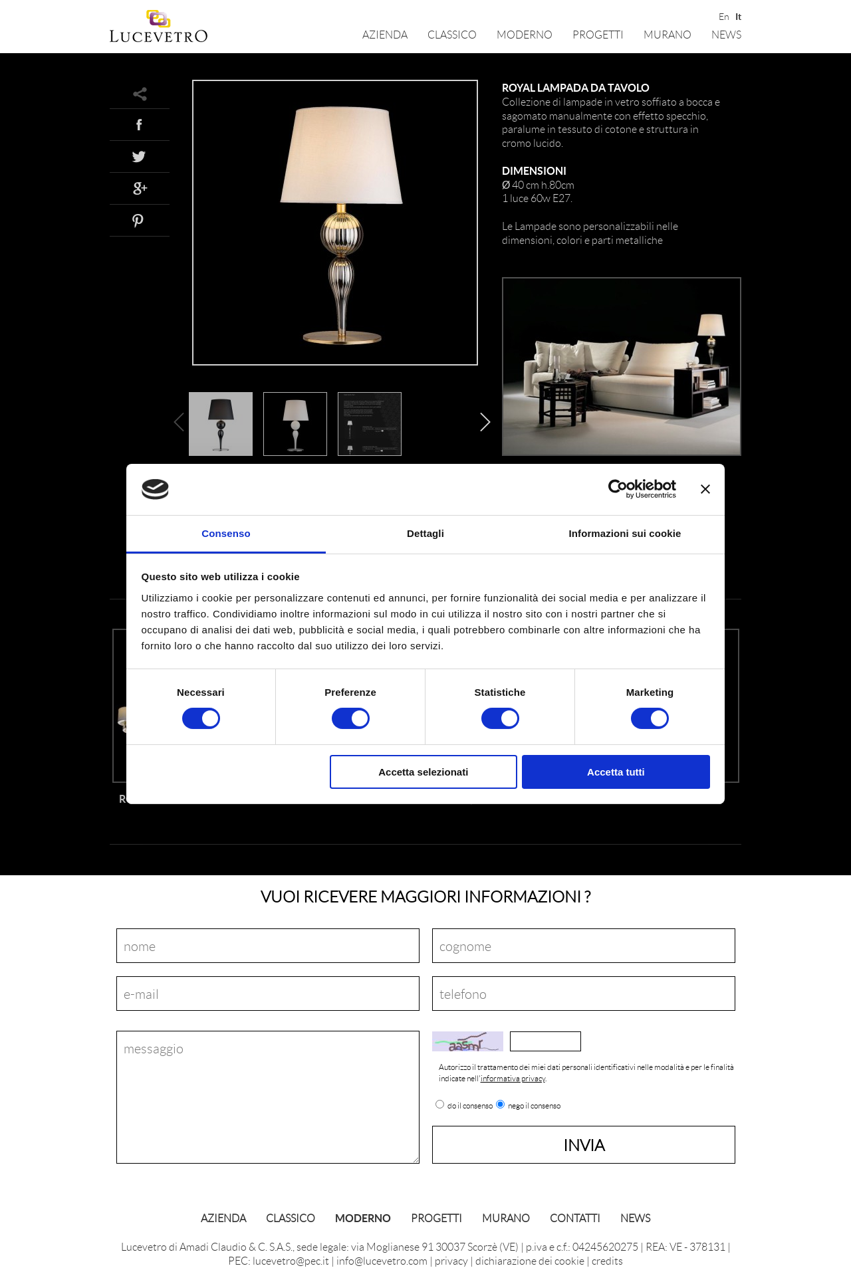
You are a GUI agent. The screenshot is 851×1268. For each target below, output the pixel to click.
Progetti (598, 34)
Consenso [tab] (225, 533)
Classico (452, 34)
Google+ (140, 188)
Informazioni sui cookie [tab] (625, 533)
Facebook (140, 124)
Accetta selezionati (423, 772)
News (726, 34)
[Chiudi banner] (705, 489)
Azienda (385, 34)
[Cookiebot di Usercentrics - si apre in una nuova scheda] (618, 489)
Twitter (140, 156)
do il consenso (470, 1106)
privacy (451, 1260)
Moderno (524, 34)
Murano (667, 34)
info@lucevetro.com (381, 1260)
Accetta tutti (616, 772)
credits (607, 1260)
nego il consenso (534, 1106)
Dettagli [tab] (425, 533)
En (723, 15)
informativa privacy (513, 1078)
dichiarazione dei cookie (529, 1260)
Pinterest (140, 220)
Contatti (575, 1218)
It (738, 15)
